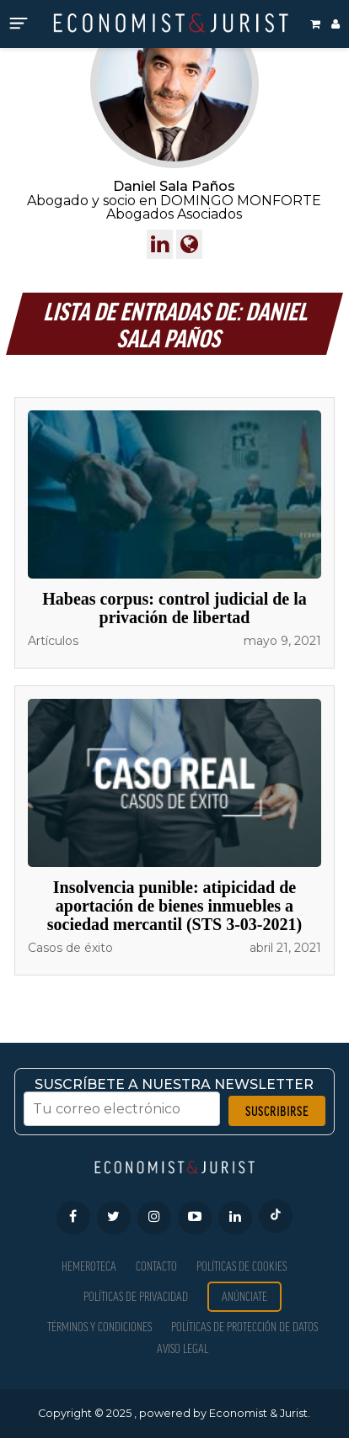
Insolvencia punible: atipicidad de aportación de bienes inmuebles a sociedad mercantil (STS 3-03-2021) (174, 905)
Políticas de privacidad (135, 1296)
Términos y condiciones (99, 1326)
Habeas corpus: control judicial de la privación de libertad (174, 607)
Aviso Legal (182, 1348)
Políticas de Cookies (241, 1266)
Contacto (156, 1266)
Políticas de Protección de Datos (244, 1326)
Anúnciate (244, 1296)
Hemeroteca (89, 1266)
